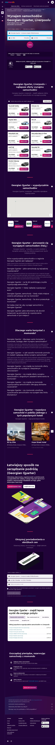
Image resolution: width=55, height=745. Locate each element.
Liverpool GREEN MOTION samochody (18, 633)
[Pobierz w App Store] (37, 67)
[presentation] (37, 66)
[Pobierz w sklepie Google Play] (29, 67)
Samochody (9, 9)
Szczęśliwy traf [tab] (25, 620)
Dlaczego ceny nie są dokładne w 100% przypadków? (31, 709)
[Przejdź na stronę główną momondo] (9, 2)
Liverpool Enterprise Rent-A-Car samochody (19, 627)
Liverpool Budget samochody (16, 637)
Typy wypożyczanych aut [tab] (33, 617)
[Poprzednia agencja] (9, 215)
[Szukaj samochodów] (2, 12)
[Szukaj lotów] (2, 6)
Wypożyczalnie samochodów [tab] (17, 617)
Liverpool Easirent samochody (16, 635)
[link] (23, 114)
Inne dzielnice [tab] (45, 617)
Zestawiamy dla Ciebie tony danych (31, 707)
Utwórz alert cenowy (33, 681)
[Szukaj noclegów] (2, 9)
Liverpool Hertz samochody (15, 629)
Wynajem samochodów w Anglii (38, 9)
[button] (2, 2)
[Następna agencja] (50, 215)
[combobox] (14, 29)
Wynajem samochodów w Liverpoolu (14, 10)
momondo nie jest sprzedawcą (31, 704)
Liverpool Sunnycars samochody (16, 631)
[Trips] (2, 16)
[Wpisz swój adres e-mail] (31, 584)
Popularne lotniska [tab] (14, 620)
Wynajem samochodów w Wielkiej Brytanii (21, 9)
